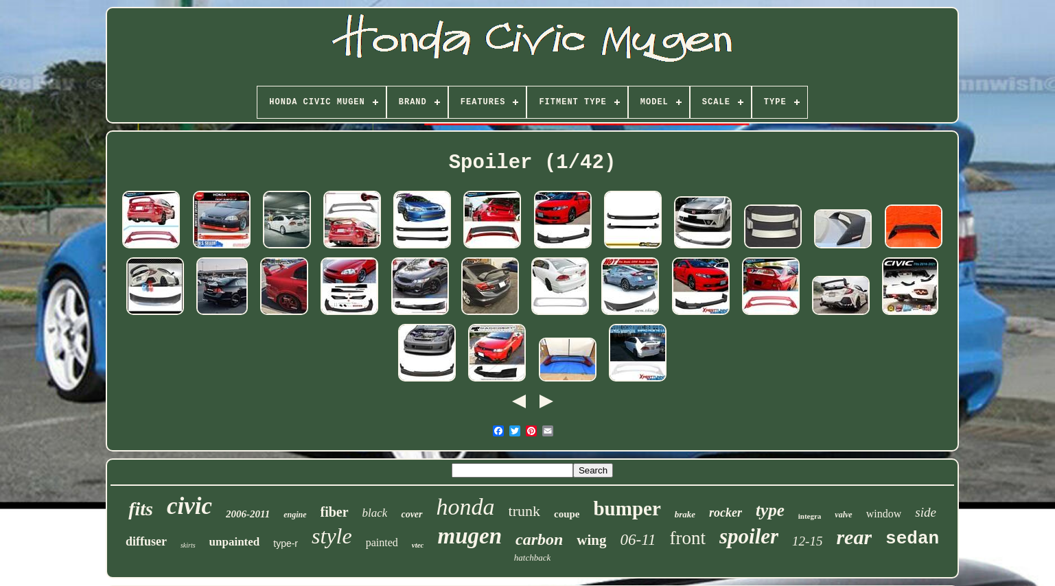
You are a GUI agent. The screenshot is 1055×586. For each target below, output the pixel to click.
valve (843, 514)
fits (140, 508)
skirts (188, 545)
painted (382, 542)
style (332, 536)
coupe (567, 513)
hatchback (532, 557)
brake (685, 514)
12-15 (807, 541)
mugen (469, 536)
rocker (725, 512)
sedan (912, 538)
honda (466, 506)
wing (591, 540)
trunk (524, 510)
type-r (285, 543)
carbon (539, 539)
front (688, 538)
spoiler (748, 536)
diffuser (146, 541)
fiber (335, 511)
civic (189, 506)
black (375, 512)
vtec (418, 545)
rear (854, 537)
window (884, 513)
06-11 (638, 539)
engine (294, 514)
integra (810, 516)
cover (411, 514)
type (770, 510)
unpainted (234, 541)
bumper (626, 508)
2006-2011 (248, 513)
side (925, 512)
